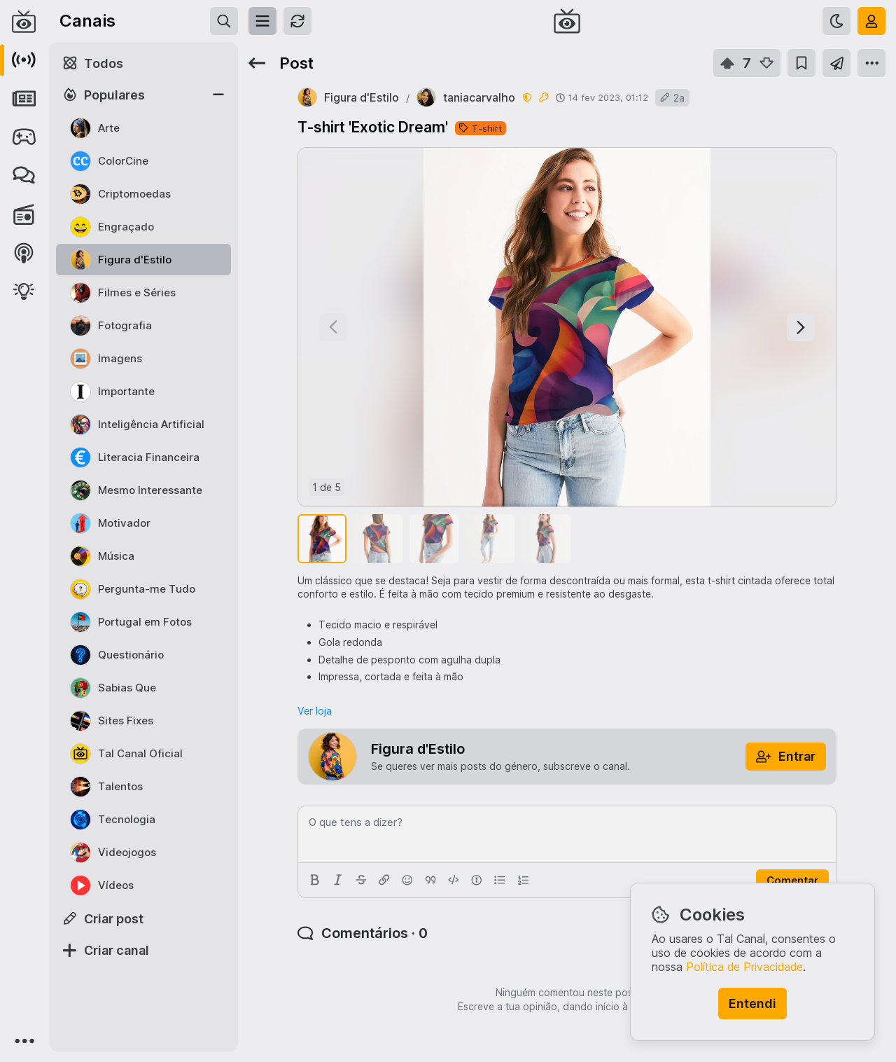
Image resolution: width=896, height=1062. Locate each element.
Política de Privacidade (744, 967)
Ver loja (315, 711)
